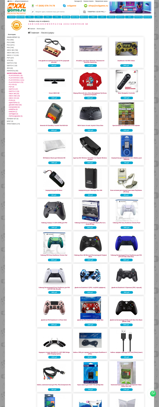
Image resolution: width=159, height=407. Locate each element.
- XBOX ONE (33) (14, 96)
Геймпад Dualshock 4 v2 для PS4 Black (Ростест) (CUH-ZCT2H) (66, 164)
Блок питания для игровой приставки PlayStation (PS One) (139, 130)
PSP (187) (10, 58)
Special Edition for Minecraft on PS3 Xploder (114, 96)
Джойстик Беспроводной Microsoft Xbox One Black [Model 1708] (66, 233)
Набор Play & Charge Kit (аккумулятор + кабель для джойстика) (65, 335)
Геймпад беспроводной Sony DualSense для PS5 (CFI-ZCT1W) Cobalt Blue (41, 198)
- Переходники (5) (15, 116)
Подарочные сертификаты (77, 394)
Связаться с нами (45, 394)
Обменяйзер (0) (13, 37)
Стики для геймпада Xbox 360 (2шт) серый (41, 368)
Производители (73, 392)
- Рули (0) (11, 100)
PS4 (47, 17)
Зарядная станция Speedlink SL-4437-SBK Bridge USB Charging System (90, 233)
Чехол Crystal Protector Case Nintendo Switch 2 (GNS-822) (90, 368)
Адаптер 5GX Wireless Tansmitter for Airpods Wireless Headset (41, 130)
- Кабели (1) (12, 111)
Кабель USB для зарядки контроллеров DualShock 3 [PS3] (114, 232)
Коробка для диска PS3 (41, 300)
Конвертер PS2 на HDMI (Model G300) (114, 266)
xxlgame (71, 5)
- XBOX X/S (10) (13, 98)
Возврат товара (44, 396)
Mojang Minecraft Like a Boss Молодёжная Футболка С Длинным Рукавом (139, 63)
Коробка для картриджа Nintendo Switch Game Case (114, 300)
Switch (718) (12, 63)
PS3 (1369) (11, 42)
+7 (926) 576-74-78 (45, 5)
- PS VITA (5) (12, 84)
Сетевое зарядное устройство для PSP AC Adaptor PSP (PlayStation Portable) (138, 335)
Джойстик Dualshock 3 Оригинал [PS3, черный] (114, 197)
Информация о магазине (20, 392)
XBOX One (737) (13, 53)
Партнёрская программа (76, 396)
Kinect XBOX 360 (114, 61)
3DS (129, 17)
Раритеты (138, 17)
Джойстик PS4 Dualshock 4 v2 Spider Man (41, 232)
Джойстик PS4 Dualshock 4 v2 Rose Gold (138, 197)
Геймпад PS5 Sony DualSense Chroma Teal (114, 164)
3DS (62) (10, 68)
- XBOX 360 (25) (13, 93)
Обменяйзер (20, 17)
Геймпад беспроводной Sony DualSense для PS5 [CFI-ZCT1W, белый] (66, 198)
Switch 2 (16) (12, 65)
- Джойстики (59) (15, 105)
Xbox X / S (84, 17)
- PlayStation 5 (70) (15, 82)
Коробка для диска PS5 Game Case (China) (90, 300)
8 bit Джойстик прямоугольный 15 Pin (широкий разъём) (41, 62)
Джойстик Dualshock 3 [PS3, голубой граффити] (90, 197)
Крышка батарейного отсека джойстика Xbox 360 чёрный (42, 334)
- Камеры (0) (13, 109)
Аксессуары (41, 29)
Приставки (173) (13, 124)
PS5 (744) (10, 47)
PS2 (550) (10, 40)
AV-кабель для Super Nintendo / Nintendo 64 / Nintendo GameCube (65, 62)
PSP (93, 17)
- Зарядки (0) (13, 114)
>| (62, 381)
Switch (111, 17)
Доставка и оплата (17, 394)
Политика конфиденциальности (22, 396)
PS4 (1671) (11, 45)
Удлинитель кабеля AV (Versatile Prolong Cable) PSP (66, 368)
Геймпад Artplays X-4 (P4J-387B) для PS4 (41, 164)
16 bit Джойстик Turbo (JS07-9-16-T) (114, 368)
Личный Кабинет (101, 392)
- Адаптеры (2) (14, 102)
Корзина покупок (88, 1)
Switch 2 (120, 17)
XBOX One (75, 17)
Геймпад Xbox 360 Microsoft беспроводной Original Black (139, 164)
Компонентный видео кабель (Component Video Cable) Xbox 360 (90, 266)
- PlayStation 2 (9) (15, 75)
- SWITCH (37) (13, 89)
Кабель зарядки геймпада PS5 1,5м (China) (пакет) (138, 232)
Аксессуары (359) (14, 73)
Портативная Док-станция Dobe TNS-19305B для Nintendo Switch (114, 334)
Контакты (147, 17)
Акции (70, 398)
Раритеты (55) (12, 71)
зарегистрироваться (21, 1)
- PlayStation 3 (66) (15, 78)
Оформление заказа (101, 1)
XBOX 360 (66, 17)
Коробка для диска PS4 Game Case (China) (65, 300)
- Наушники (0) (14, 107)
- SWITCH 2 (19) (13, 91)
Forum (41, 392)
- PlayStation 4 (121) (16, 80)
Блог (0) (10, 121)
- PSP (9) (11, 87)
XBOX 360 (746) (12, 50)
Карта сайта (43, 398)
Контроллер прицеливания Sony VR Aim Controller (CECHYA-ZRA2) (139, 266)
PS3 (38, 17)
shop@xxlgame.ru (98, 5)
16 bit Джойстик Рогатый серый (139, 368)
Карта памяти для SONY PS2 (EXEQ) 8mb (66, 266)
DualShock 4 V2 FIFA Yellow (90, 61)
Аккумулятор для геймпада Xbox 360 (114, 130)
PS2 (29, 17)
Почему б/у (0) (12, 119)
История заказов (101, 394)
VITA (102, 17)
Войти (10, 1)
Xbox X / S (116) (13, 55)
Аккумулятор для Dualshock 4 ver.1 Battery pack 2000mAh (65, 130)
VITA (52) (10, 60)
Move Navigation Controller (41, 96)
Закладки (99, 396)
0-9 (87, 24)
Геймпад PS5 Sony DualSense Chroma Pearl (90, 164)
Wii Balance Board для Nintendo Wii (139, 96)
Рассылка (99, 398)
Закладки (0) (78, 1)
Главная (11, 17)
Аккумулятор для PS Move (90, 129)
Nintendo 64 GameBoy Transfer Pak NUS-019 (66, 96)
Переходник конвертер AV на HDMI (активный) (90, 334)
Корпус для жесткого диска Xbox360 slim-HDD (138, 300)
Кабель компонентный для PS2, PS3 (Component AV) (41, 266)
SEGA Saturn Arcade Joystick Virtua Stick (90, 96)
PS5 (57, 17)
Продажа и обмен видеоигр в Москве (139, 406)
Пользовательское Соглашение (22, 398)
